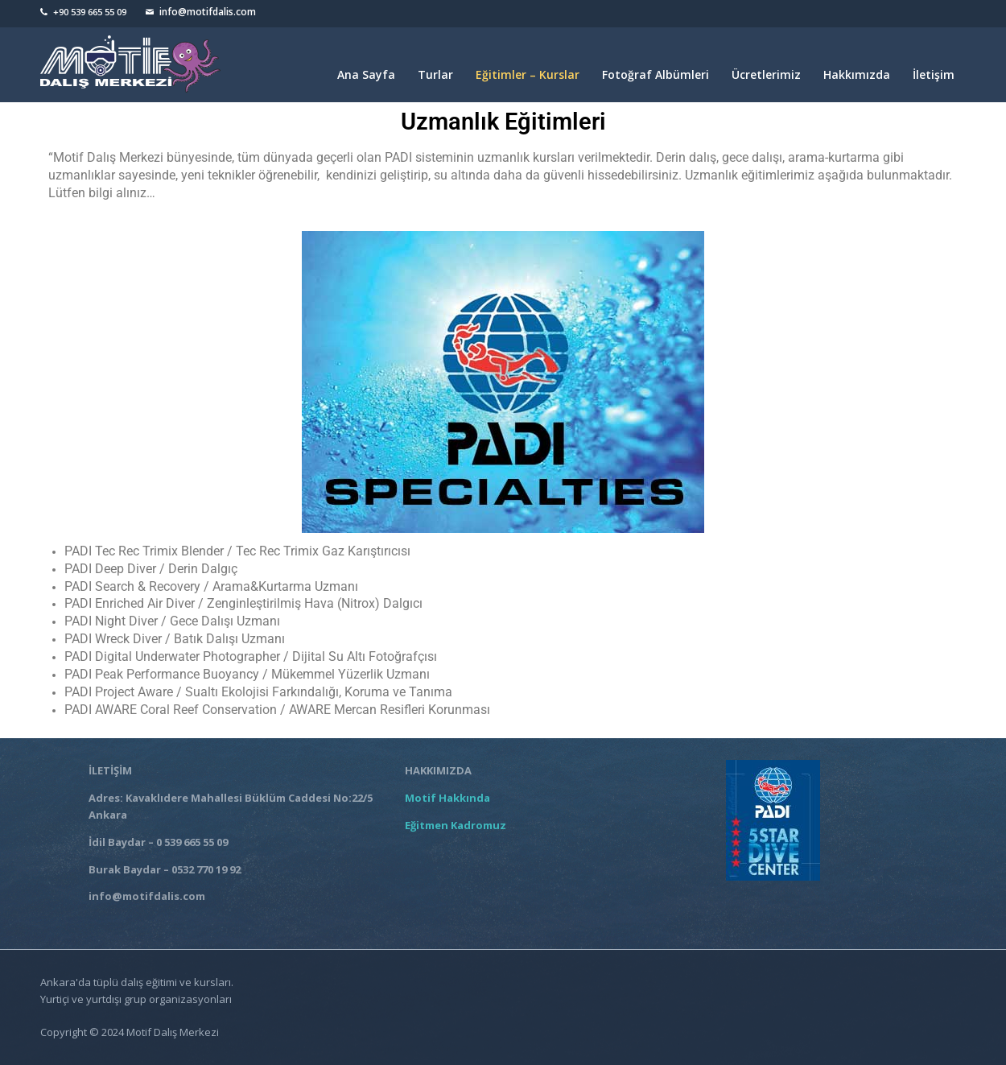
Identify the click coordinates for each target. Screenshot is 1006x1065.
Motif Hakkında (450, 797)
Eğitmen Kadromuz (455, 825)
